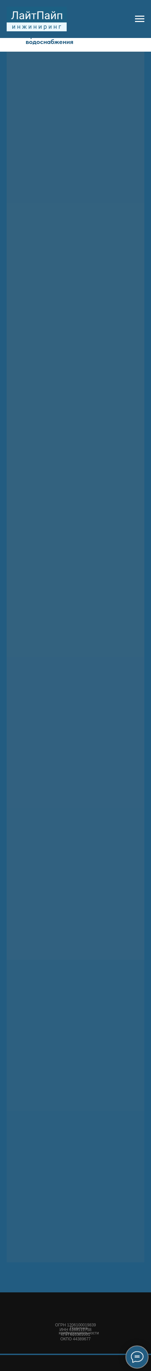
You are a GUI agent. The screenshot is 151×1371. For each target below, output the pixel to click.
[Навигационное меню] (139, 19)
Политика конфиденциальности (79, 1330)
